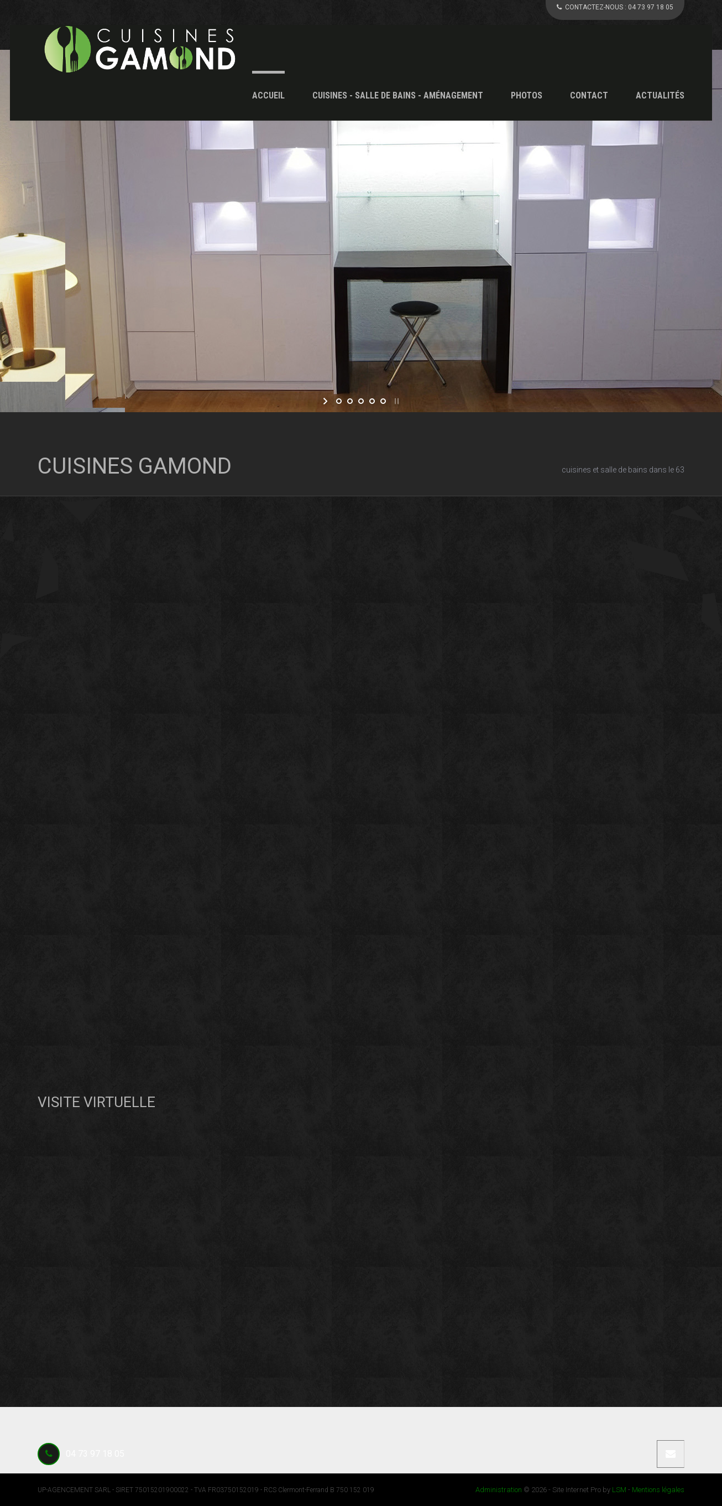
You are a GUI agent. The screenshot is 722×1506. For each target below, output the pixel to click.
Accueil (268, 95)
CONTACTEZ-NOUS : (615, 7)
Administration (498, 1490)
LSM (619, 1490)
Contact (589, 95)
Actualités (660, 95)
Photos (526, 95)
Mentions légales (658, 1490)
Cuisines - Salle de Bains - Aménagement (397, 95)
